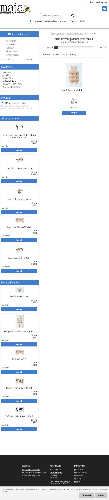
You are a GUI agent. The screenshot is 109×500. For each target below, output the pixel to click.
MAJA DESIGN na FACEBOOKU (31, 469)
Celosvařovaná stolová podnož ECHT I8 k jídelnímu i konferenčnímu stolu (19, 136)
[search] (72, 16)
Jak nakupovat (38, 21)
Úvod (53, 33)
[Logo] (16, 8)
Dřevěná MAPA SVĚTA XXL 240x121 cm (19, 227)
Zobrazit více (28, 59)
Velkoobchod (73, 21)
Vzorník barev (63, 21)
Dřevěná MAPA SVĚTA (19, 359)
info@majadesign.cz (9, 81)
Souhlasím (101, 495)
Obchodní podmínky (51, 21)
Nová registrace (101, 2)
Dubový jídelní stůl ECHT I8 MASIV (19, 258)
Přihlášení (91, 2)
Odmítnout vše (86, 495)
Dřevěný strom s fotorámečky (19, 296)
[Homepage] (30, 21)
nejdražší (65, 54)
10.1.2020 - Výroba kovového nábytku (13, 103)
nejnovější (73, 54)
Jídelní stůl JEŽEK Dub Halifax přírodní (19, 199)
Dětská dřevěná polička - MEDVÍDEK (71, 90)
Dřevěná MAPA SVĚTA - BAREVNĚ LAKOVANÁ (19, 416)
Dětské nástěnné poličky (74, 33)
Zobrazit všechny (8, 59)
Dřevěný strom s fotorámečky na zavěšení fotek (19, 331)
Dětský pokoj (60, 33)
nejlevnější (56, 54)
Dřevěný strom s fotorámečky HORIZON (19, 388)
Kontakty (82, 21)
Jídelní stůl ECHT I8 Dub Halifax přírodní (19, 168)
